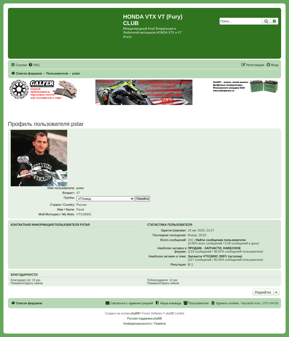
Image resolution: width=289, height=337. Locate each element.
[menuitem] (34, 65)
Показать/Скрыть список (27, 283)
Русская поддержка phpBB (144, 318)
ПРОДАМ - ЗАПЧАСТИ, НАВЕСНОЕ (214, 248)
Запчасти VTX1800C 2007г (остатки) (215, 256)
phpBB (135, 313)
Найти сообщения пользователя (221, 240)
